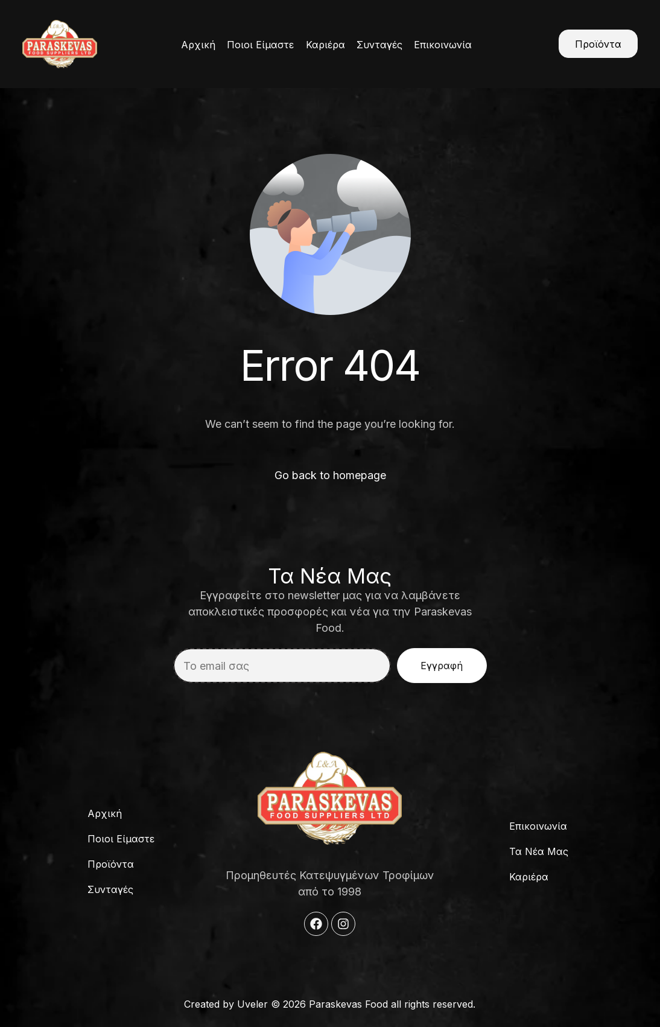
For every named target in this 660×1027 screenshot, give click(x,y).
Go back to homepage (330, 475)
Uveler (252, 1004)
